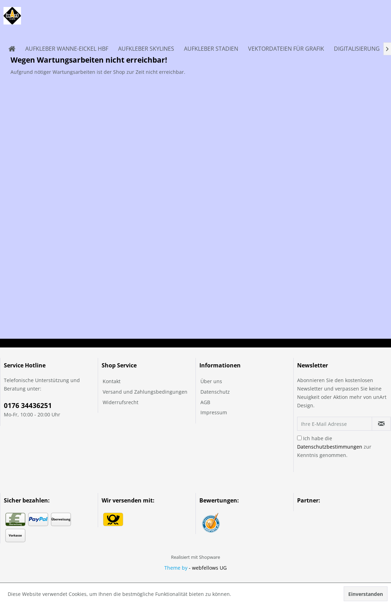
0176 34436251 (28, 405)
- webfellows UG (208, 567)
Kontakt (112, 381)
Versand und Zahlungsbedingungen (145, 391)
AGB (205, 402)
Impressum (213, 412)
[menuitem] (12, 48)
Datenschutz (215, 391)
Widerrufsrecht (120, 402)
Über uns (211, 381)
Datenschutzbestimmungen (329, 446)
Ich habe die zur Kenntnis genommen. (334, 446)
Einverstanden (365, 594)
